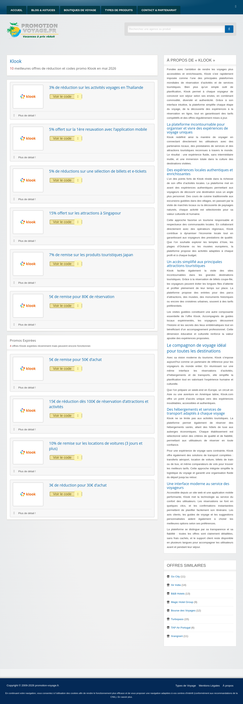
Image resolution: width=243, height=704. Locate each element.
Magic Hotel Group (182, 602)
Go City (175, 576)
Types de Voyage (185, 685)
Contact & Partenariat (159, 10)
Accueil (16, 10)
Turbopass (177, 619)
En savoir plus (125, 697)
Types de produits (119, 10)
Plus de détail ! (25, 115)
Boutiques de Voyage (80, 10)
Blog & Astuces (43, 10)
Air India (176, 584)
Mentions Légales (209, 685)
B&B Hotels (178, 593)
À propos (228, 685)
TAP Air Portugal (180, 627)
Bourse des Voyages (183, 610)
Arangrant (177, 636)
